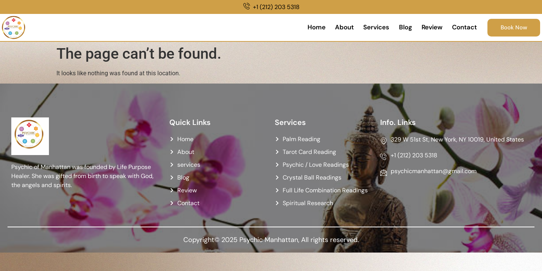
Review (428, 27)
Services (370, 27)
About (338, 27)
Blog (400, 27)
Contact (461, 27)
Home (309, 27)
